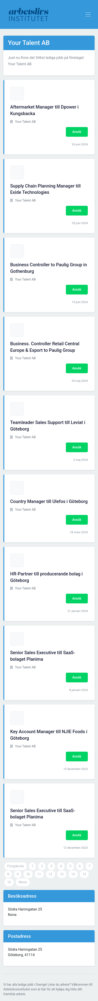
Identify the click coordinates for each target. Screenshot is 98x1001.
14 (73, 874)
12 (50, 874)
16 (9, 882)
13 (62, 874)
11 (39, 874)
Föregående (15, 866)
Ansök (76, 132)
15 (84, 874)
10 (28, 874)
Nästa (23, 882)
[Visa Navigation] (88, 14)
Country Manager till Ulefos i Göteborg (49, 501)
